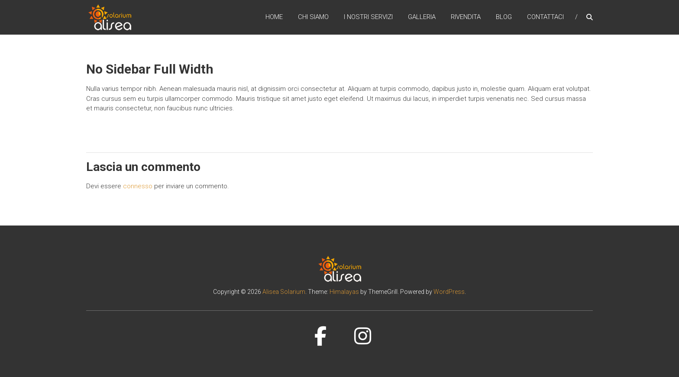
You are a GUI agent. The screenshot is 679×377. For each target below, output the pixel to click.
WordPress (449, 291)
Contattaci (545, 17)
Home (274, 17)
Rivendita (466, 17)
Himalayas (344, 291)
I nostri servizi (368, 17)
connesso (137, 186)
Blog (504, 17)
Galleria (422, 17)
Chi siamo (313, 17)
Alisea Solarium (283, 291)
